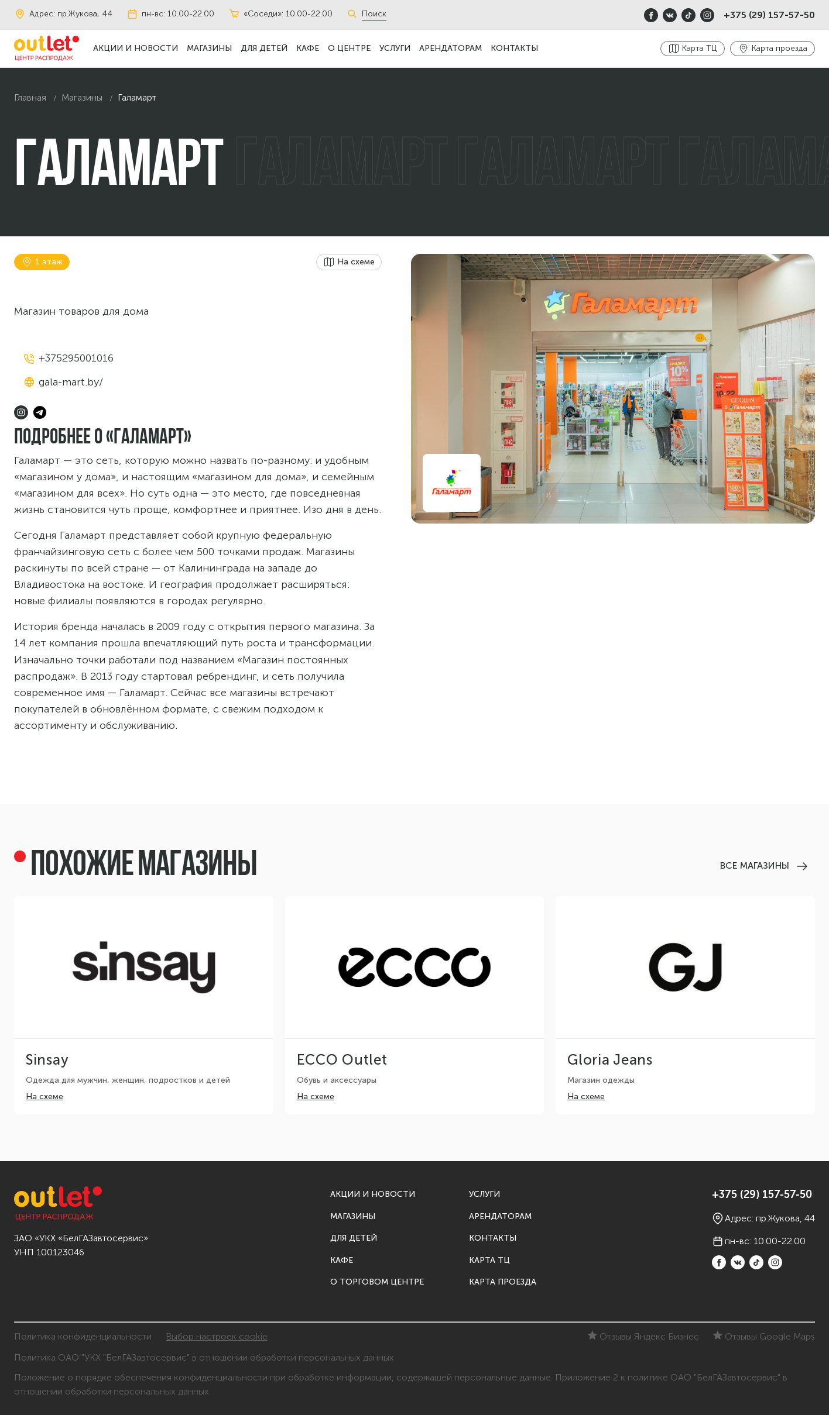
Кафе (307, 48)
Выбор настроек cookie (217, 1336)
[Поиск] (354, 14)
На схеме (44, 1096)
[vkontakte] (670, 15)
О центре (349, 48)
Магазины (209, 48)
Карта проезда (502, 1282)
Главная (30, 97)
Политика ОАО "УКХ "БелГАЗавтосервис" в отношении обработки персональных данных (204, 1357)
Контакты (514, 48)
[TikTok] (688, 15)
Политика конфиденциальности (83, 1336)
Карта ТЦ (489, 1260)
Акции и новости (135, 48)
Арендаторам (450, 48)
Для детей (264, 48)
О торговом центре (377, 1282)
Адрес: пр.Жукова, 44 (63, 14)
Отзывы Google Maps (764, 1336)
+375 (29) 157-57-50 (769, 14)
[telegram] (40, 412)
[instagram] (707, 15)
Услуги (394, 48)
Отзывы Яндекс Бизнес (643, 1336)
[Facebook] (651, 15)
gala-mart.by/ (71, 382)
